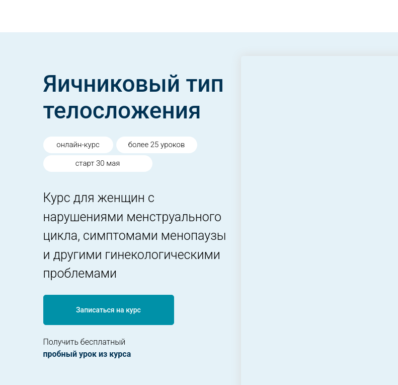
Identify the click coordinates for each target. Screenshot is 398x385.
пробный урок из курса (87, 354)
